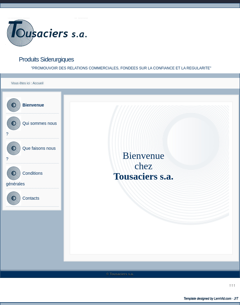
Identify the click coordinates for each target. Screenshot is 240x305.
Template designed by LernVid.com (207, 298)
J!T (236, 298)
